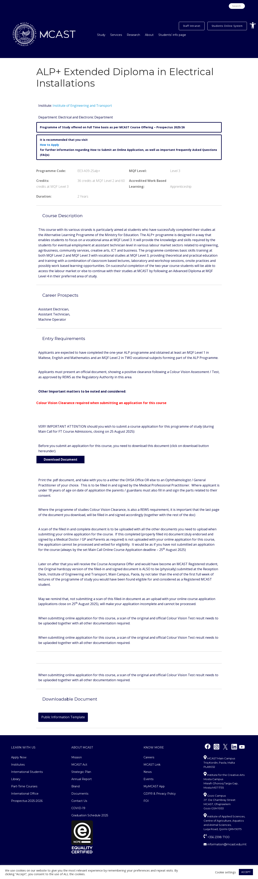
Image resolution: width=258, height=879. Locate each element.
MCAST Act (79, 764)
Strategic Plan (81, 772)
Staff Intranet (191, 26)
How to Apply (49, 145)
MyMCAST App (154, 786)
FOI (146, 801)
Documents (79, 793)
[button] (253, 25)
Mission (76, 757)
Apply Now (18, 757)
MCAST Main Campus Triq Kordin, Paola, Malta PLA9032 (219, 762)
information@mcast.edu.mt (225, 844)
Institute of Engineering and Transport (82, 105)
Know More (154, 747)
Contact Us (79, 801)
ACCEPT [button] (246, 872)
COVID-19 (78, 808)
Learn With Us (23, 747)
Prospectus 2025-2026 (27, 801)
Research (133, 35)
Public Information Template (63, 717)
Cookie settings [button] (225, 872)
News (148, 772)
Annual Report (81, 779)
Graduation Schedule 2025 (89, 815)
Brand (75, 786)
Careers (149, 757)
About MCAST (82, 747)
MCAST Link (152, 764)
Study (101, 35)
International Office (24, 793)
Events (148, 779)
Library (15, 779)
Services (116, 35)
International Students (27, 772)
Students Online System (227, 26)
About (149, 35)
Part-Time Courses (24, 786)
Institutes (18, 764)
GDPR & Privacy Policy (160, 793)
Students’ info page (172, 35)
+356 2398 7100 (217, 837)
